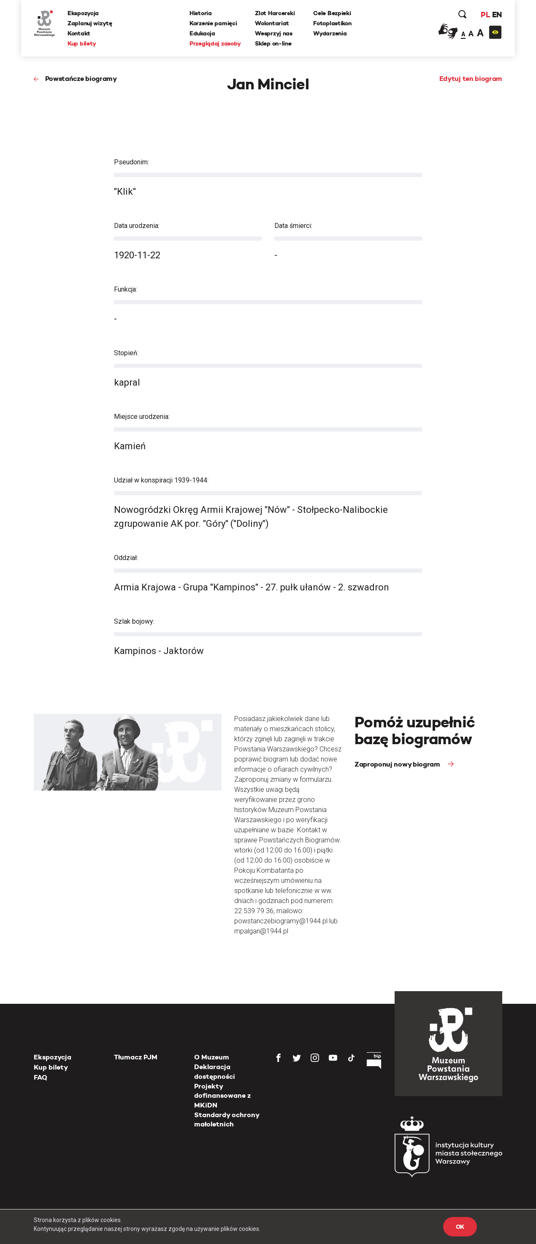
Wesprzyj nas (273, 33)
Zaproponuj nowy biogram (398, 764)
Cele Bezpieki (332, 13)
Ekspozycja (83, 13)
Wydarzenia (330, 33)
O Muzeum (211, 1057)
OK (460, 1227)
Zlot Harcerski (275, 13)
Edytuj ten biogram (470, 78)
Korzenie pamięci (213, 23)
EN (497, 14)
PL (485, 14)
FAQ (40, 1077)
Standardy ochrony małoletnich (226, 1119)
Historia (200, 13)
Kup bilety (82, 43)
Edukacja (202, 33)
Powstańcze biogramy (81, 78)
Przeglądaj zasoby (215, 43)
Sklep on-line (273, 43)
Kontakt (79, 33)
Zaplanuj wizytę (90, 23)
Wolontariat (272, 23)
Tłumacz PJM (135, 1057)
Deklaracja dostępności (214, 1071)
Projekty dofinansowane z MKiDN (222, 1096)
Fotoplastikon (332, 23)
